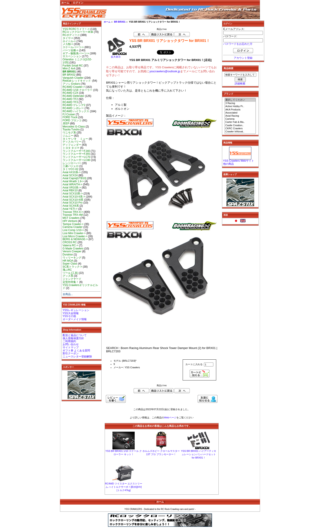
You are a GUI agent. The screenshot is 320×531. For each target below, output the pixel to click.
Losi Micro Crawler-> (75, 236)
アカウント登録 (243, 57)
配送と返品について (75, 335)
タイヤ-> (68, 38)
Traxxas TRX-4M (73, 214)
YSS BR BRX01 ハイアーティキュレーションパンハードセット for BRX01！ (198, 454)
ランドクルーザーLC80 (76, 160)
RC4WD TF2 (70, 99)
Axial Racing (240, 116)
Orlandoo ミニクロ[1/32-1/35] (77, 61)
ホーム (65, 2)
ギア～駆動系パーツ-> (76, 53)
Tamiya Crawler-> (73, 224)
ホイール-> (69, 41)
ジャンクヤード (72, 278)
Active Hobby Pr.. (240, 106)
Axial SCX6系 (71, 205)
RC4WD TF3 (70, 102)
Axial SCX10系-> (73, 193)
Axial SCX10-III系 (73, 199)
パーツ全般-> (70, 50)
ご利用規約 (69, 341)
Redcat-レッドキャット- (77, 80)
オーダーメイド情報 (75, 319)
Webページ (170, 417)
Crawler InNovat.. (240, 131)
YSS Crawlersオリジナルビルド (80, 287)
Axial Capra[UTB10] (74, 178)
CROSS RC (70, 242)
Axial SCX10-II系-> (74, 196)
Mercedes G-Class (74, 126)
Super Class (70, 263)
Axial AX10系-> (72, 172)
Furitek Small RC (73, 65)
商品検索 (228, 68)
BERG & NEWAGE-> (75, 239)
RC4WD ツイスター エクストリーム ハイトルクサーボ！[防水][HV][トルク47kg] (123, 487)
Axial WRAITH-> (72, 184)
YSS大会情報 (71, 313)
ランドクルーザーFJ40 (76, 151)
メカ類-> (68, 44)
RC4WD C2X (70, 92)
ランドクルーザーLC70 (76, 157)
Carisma (240, 119)
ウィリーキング (72, 257)
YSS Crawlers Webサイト (238, 160)
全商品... (68, 294)
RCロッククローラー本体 (78, 31)
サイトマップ (71, 347)
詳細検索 (240, 83)
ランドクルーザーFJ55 (76, 153)
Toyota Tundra (71, 129)
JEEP (66, 123)
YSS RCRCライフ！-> (76, 29)
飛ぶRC (67, 269)
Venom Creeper (72, 251)
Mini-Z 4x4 (69, 68)
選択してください (240, 100)
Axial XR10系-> (72, 187)
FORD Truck (70, 117)
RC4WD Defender (73, 96)
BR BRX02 (69, 74)
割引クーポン (71, 353)
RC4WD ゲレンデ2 (74, 105)
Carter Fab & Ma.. (240, 122)
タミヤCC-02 (70, 169)
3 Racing (240, 103)
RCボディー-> (71, 35)
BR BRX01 (120, 22)
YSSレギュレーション (76, 310)
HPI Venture (70, 221)
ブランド (228, 93)
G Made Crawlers (73, 248)
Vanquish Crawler (73, 77)
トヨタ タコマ (71, 147)
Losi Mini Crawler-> (74, 233)
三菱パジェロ (71, 166)
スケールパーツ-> (73, 47)
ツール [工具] (70, 272)
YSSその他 (69, 316)
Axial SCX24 (70, 175)
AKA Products (240, 109)
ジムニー (68, 135)
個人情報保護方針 (73, 338)
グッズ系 (68, 275)
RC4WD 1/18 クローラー (78, 90)
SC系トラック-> (72, 266)
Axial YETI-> (70, 208)
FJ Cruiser (69, 114)
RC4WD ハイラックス (76, 111)
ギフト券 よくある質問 (76, 350)
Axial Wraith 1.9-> (73, 181)
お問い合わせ (71, 344)
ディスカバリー (72, 141)
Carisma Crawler (73, 227)
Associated (240, 112)
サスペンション (72, 56)
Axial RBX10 (70, 190)
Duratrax (68, 254)
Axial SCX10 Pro (73, 202)
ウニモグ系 (69, 132)
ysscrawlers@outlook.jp (164, 71)
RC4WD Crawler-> (74, 86)
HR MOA (68, 260)
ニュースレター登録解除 (77, 356)
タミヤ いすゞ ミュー (75, 138)
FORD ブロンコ (72, 120)
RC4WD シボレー (73, 108)
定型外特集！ (71, 282)
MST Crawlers (71, 217)
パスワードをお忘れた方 (237, 43)
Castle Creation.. (240, 125)
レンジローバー (72, 163)
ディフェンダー (72, 144)
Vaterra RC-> (70, 245)
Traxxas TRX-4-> (73, 212)
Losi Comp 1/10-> (73, 230)
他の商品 (228, 163)
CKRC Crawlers (240, 128)
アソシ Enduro (71, 83)
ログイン (78, 2)
